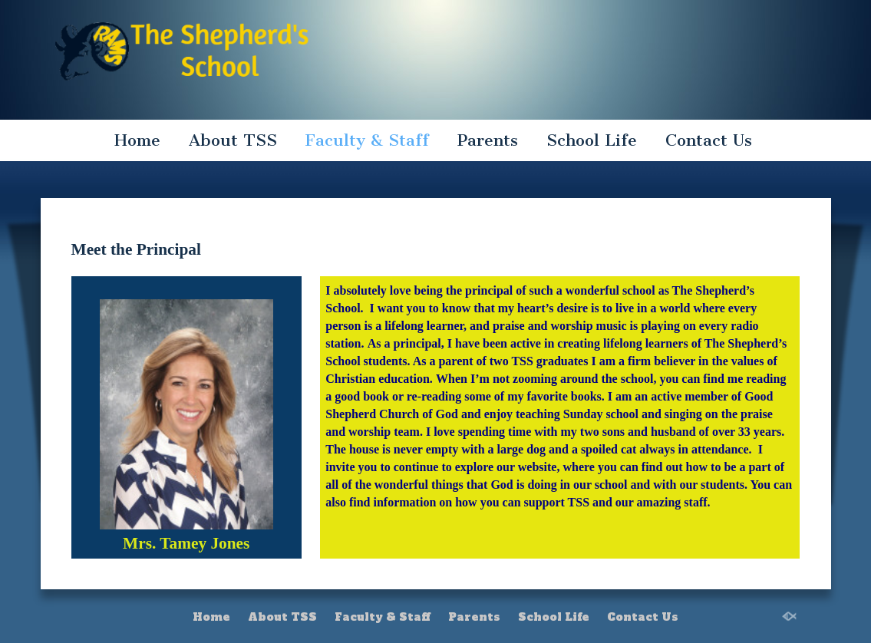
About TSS (233, 140)
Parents (487, 140)
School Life (591, 140)
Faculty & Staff (367, 140)
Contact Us (708, 140)
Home (137, 140)
